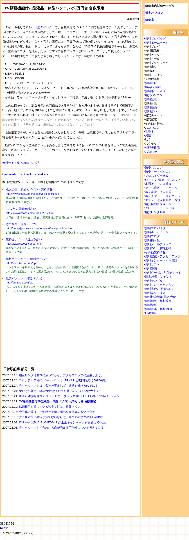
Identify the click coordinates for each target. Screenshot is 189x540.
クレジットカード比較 (159, 208)
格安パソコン (154, 95)
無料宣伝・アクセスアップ (162, 256)
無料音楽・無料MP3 (158, 309)
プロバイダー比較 (157, 175)
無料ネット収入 (155, 91)
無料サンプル (154, 280)
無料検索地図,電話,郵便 (160, 297)
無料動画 (151, 107)
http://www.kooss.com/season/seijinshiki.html (33, 193)
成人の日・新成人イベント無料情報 (29, 189)
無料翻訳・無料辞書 (158, 301)
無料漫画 (151, 268)
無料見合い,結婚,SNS (159, 288)
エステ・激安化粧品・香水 (162, 200)
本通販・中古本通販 (158, 184)
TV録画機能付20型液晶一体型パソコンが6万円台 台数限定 (57, 401)
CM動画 (150, 313)
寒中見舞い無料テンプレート (25, 224)
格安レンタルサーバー (159, 212)
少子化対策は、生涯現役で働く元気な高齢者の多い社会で (57, 412)
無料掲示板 (152, 240)
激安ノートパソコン (158, 171)
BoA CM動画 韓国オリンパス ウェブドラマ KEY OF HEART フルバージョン (69, 396)
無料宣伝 (151, 83)
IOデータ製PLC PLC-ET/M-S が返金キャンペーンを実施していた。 (63, 422)
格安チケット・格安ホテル (162, 196)
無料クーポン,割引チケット (163, 272)
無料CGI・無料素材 (158, 248)
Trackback (25, 174)
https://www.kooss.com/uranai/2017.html (30, 213)
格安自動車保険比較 (158, 204)
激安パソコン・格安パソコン (25, 278)
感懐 (148, 135)
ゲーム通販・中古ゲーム (161, 188)
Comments (9, 174)
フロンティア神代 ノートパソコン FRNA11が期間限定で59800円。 (63, 380)
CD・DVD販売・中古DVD (162, 179)
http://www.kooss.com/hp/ (21, 263)
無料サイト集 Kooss (15, 162)
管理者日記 (152, 147)
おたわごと (152, 127)
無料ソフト (152, 264)
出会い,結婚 (153, 87)
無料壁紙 (151, 99)
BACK (4, 528)
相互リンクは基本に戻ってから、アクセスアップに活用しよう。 (61, 375)
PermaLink (41, 174)
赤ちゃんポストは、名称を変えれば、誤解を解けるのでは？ (58, 385)
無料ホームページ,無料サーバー (27, 259)
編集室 (149, 20)
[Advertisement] (36, 331)
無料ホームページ (157, 42)
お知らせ (151, 151)
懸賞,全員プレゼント (158, 276)
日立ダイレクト (44, 27)
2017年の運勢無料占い (21, 208)
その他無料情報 (155, 252)
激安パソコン (154, 13)
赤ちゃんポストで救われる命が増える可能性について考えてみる (61, 427)
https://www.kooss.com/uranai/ (24, 243)
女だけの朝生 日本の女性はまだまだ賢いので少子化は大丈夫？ (60, 391)
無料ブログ (152, 236)
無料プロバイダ (155, 38)
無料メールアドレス (158, 244)
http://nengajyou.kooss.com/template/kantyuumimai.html (39, 228)
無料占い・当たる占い (159, 284)
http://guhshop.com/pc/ (19, 282)
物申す (149, 131)
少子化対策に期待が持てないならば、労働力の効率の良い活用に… (63, 417)
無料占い (151, 111)
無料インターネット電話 (161, 260)
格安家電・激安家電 (158, 192)
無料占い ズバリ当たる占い (24, 239)
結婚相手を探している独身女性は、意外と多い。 (51, 406)
